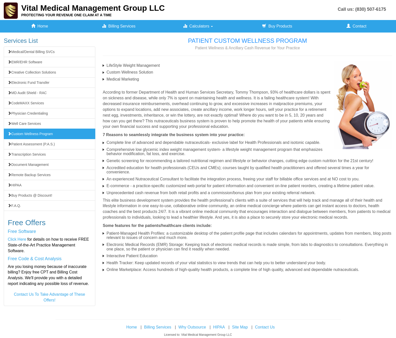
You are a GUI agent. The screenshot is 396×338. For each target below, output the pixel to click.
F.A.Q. (14, 206)
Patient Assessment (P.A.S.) (31, 144)
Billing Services (118, 26)
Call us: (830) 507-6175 (362, 9)
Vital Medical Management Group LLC (93, 8)
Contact (356, 26)
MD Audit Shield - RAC (27, 93)
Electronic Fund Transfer (29, 83)
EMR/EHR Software (25, 62)
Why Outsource (192, 327)
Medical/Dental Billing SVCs (31, 52)
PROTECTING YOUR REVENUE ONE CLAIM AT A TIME (66, 15)
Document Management (28, 165)
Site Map (240, 327)
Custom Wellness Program (30, 134)
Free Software (22, 231)
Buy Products (277, 26)
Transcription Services (27, 154)
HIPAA (15, 185)
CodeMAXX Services (26, 103)
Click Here (17, 239)
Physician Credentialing (28, 113)
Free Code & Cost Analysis (35, 258)
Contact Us (265, 327)
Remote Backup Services (29, 175)
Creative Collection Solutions (32, 72)
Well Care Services (24, 124)
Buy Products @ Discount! (30, 195)
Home (39, 26)
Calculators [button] (198, 26)
